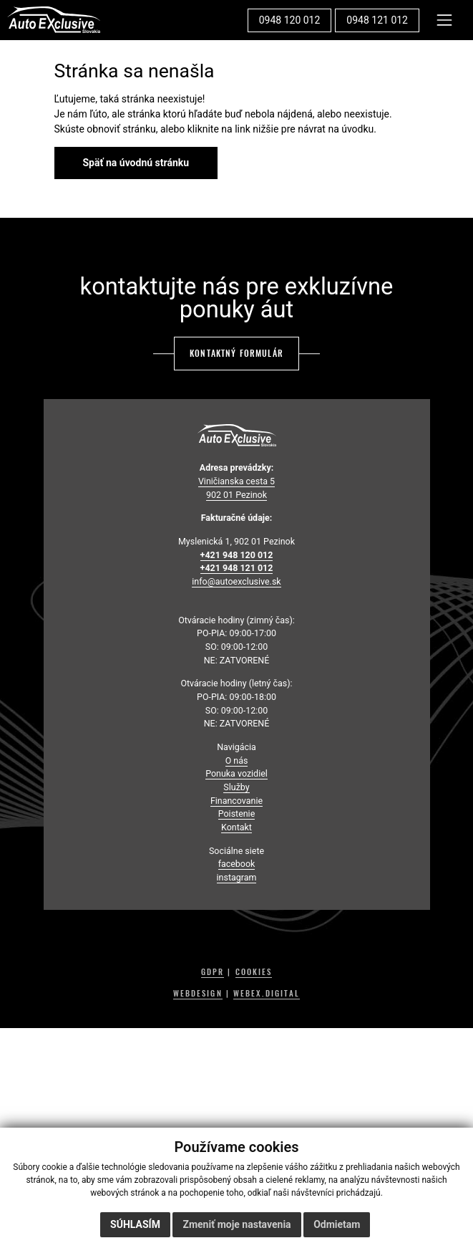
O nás (236, 760)
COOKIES (254, 972)
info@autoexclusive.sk (236, 581)
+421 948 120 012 (236, 554)
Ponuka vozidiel (236, 773)
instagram (237, 877)
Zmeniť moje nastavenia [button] (236, 1224)
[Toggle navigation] (444, 19)
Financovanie (236, 800)
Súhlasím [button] (135, 1224)
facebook (236, 863)
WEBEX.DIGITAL (266, 994)
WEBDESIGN (198, 994)
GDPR (212, 972)
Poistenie (236, 813)
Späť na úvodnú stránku (136, 162)
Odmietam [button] (336, 1224)
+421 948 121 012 (236, 567)
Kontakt (236, 827)
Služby (236, 787)
